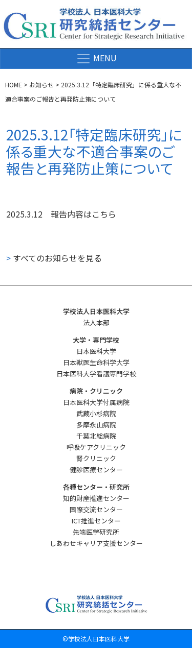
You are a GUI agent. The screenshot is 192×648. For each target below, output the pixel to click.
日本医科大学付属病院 (96, 402)
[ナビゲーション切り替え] (96, 59)
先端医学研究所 (96, 532)
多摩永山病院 (96, 424)
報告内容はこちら (83, 214)
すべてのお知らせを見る (54, 258)
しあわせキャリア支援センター (96, 543)
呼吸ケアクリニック (96, 447)
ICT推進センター (96, 520)
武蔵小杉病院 (96, 413)
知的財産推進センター (96, 498)
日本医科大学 (96, 351)
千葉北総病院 (96, 436)
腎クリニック (96, 458)
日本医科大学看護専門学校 (96, 373)
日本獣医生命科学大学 (96, 362)
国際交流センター (96, 509)
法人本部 (96, 322)
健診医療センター (96, 469)
